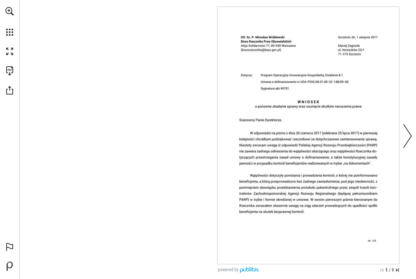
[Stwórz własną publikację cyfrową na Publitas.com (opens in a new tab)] (9, 266)
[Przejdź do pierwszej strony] (382, 270)
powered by (228, 269)
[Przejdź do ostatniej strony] (397, 270)
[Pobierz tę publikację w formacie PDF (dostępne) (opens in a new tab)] (9, 71)
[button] (9, 11)
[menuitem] (9, 21)
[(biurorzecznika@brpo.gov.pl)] (261, 50)
